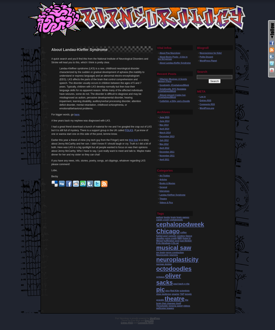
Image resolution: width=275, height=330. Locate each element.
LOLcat (175, 243)
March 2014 (165, 133)
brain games (183, 217)
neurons (173, 255)
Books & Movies (167, 183)
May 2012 (164, 144)
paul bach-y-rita (181, 284)
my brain (160, 252)
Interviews (164, 191)
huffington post (171, 240)
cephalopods (176, 219)
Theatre (163, 199)
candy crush (162, 219)
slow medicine (163, 294)
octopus (160, 277)
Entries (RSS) (127, 323)
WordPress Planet (208, 61)
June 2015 (164, 117)
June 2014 (164, 121)
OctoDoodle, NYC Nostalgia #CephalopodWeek (172, 90)
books (167, 217)
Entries (205, 100)
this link (133, 140)
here (76, 114)
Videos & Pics (166, 202)
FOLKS (129, 130)
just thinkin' (186, 240)
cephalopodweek (180, 224)
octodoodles (174, 268)
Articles (163, 179)
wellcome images (165, 308)
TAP (182, 294)
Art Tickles (165, 176)
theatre (174, 298)
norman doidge (164, 264)
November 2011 (167, 156)
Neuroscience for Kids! (211, 53)
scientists (185, 290)
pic (160, 289)
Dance (189, 236)
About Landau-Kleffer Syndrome (175, 63)
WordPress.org (207, 108)
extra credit (171, 238)
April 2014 (164, 129)
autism (159, 217)
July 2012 (164, 140)
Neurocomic (162, 255)
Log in (203, 97)
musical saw (173, 247)
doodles (160, 238)
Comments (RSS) (145, 323)
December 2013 (167, 136)
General (163, 187)
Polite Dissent (206, 57)
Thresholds (162, 306)
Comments (207, 104)
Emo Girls (149, 320)
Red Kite (174, 290)
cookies (181, 236)
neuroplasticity (177, 259)
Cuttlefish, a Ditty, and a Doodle (175, 101)
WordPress (155, 318)
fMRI (179, 238)
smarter (175, 294)
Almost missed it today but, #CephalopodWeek (172, 96)
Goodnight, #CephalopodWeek (174, 85)
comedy (172, 236)
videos (186, 306)
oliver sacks (168, 279)
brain (173, 217)
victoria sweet (175, 306)
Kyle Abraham (163, 243)
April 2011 (164, 159)
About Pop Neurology (170, 53)
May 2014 (164, 125)
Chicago (168, 231)
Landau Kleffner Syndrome (172, 195)
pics (167, 290)
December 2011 (167, 152)
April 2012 (164, 148)
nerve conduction (175, 252)
